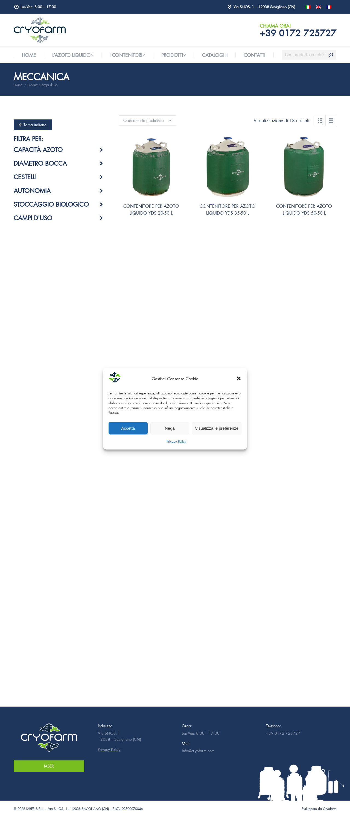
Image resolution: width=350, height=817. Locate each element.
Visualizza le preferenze (216, 428)
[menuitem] (29, 55)
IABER (49, 766)
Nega (170, 428)
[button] (238, 378)
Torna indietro (32, 124)
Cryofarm (329, 808)
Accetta (128, 428)
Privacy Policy (176, 441)
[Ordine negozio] (147, 120)
